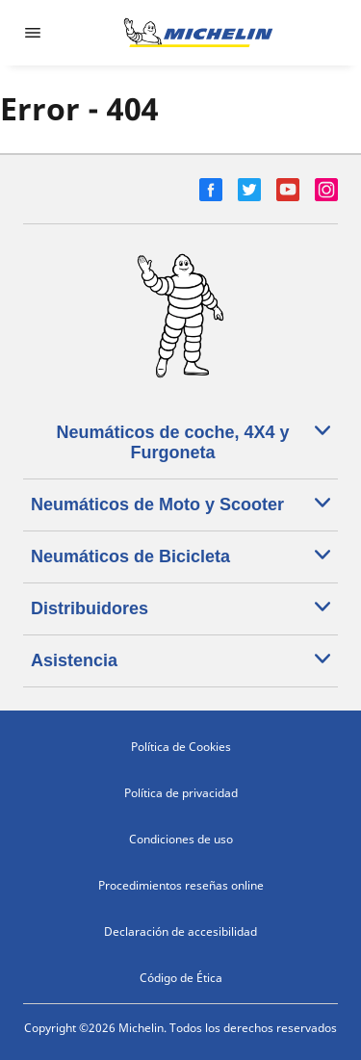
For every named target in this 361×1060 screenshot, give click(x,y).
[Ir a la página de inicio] (198, 32)
